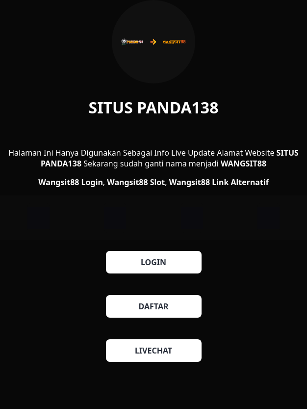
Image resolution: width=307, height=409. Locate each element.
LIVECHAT (153, 350)
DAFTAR (154, 306)
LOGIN (153, 262)
